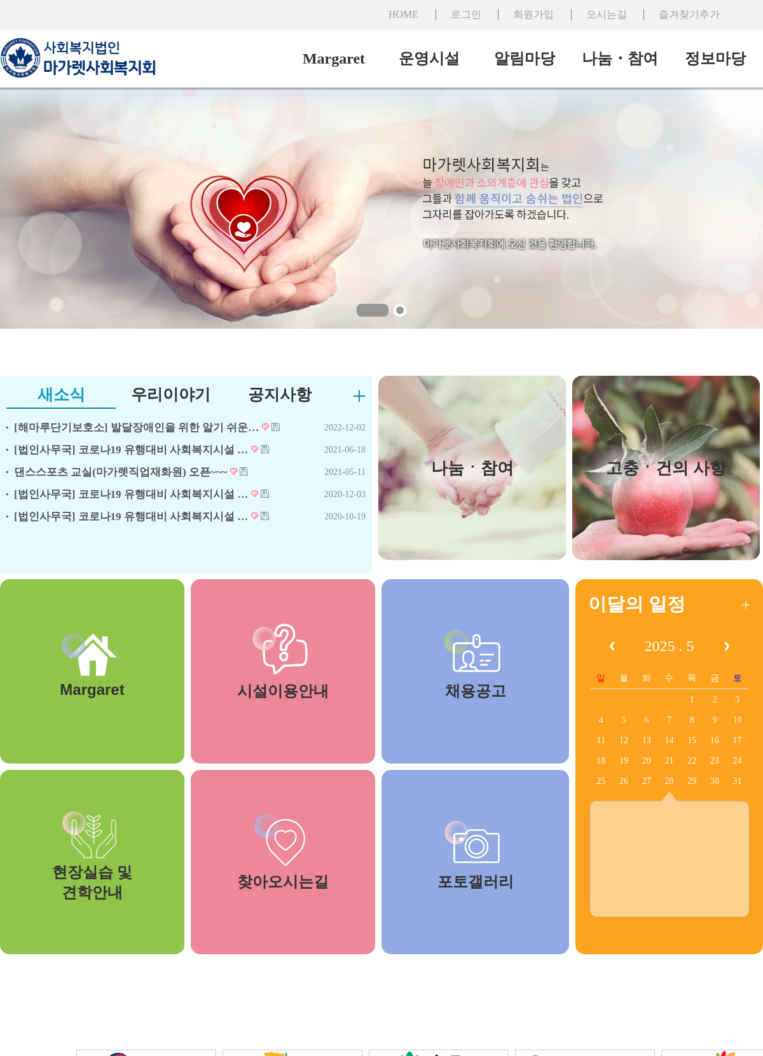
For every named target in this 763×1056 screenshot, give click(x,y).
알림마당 (524, 58)
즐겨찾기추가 (689, 14)
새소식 (61, 394)
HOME (403, 14)
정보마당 (715, 58)
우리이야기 (170, 394)
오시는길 (606, 14)
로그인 (466, 14)
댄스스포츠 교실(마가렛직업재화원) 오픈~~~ (131, 472)
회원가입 (533, 14)
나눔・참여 (620, 58)
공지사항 (280, 394)
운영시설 (429, 58)
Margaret (334, 58)
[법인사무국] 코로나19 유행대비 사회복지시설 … (141, 450)
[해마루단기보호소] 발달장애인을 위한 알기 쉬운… (147, 428)
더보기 (359, 396)
